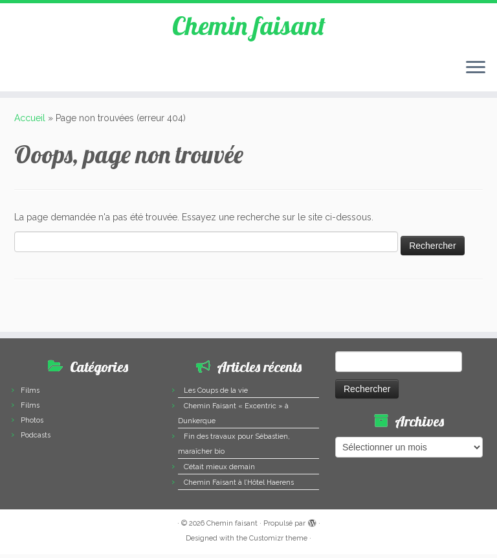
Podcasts (35, 439)
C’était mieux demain (219, 471)
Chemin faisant (248, 25)
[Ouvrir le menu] (475, 68)
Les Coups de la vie (216, 394)
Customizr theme (278, 542)
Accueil (29, 122)
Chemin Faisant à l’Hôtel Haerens (239, 486)
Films (30, 394)
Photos (32, 424)
